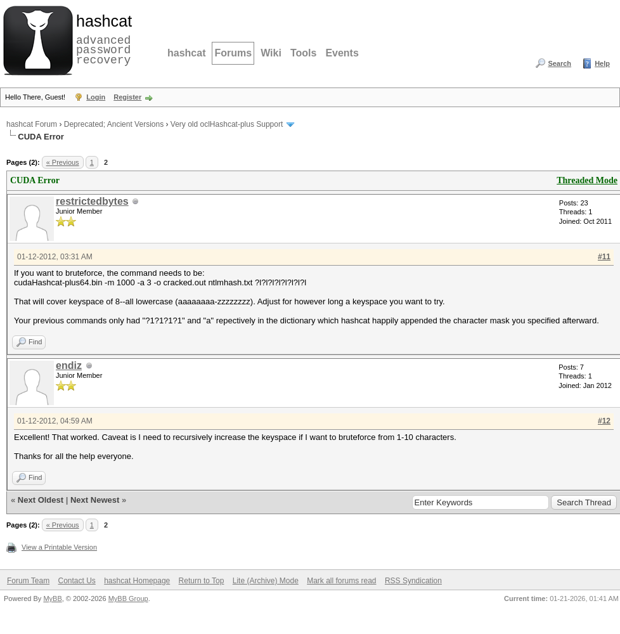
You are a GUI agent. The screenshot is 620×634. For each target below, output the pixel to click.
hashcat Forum (31, 124)
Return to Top (201, 580)
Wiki (271, 53)
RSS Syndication (413, 580)
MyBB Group (128, 598)
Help (602, 63)
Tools (303, 53)
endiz (69, 365)
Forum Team (28, 580)
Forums (233, 53)
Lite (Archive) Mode (266, 580)
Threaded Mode (587, 180)
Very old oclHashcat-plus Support (227, 124)
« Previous (62, 162)
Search (559, 63)
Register (127, 97)
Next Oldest (40, 500)
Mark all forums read (341, 580)
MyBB (52, 598)
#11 (604, 256)
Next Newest (94, 500)
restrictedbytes (92, 201)
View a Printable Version (59, 547)
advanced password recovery (101, 38)
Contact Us (76, 580)
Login (95, 97)
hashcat (186, 53)
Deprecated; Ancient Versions (114, 124)
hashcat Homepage (137, 580)
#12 (604, 421)
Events (341, 53)
